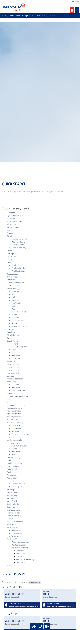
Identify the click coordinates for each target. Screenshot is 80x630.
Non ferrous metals (14, 440)
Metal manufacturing (15, 422)
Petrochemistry (17, 245)
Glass (9, 338)
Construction (12, 256)
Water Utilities (12, 527)
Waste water (11, 524)
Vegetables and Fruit (19, 326)
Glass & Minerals (13, 341)
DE (78, 1)
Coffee (9, 250)
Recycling (10, 489)
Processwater (12, 475)
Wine (13, 329)
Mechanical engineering (16, 405)
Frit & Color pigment (15, 335)
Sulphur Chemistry (18, 247)
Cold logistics (12, 253)
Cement (10, 233)
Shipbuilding (16, 437)
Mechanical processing (16, 408)
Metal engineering (18, 268)
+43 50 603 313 (13, 603)
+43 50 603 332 (51, 603)
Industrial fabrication (15, 379)
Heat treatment (17, 355)
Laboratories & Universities (17, 396)
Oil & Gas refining (18, 242)
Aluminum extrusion (14, 221)
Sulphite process (17, 486)
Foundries (11, 332)
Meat (13, 309)
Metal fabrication (18, 271)
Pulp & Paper (12, 478)
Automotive (11, 224)
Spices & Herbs (17, 320)
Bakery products (13, 227)
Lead (9, 399)
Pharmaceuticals (13, 469)
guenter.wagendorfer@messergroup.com (21, 606)
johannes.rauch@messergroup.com (58, 606)
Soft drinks (15, 317)
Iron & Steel (11, 381)
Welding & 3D (12, 539)
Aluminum (11, 218)
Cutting (9, 262)
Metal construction (18, 265)
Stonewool (15, 358)
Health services (12, 364)
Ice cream (15, 306)
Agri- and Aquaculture (15, 215)
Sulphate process (18, 483)
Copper (10, 259)
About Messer (37, 15)
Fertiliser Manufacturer (20, 239)
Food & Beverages (14, 288)
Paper (9, 460)
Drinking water (12, 277)
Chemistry (11, 236)
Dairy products (12, 274)
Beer (8, 230)
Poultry (14, 314)
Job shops (11, 393)
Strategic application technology (15, 15)
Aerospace (11, 212)
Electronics (11, 279)
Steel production (18, 390)
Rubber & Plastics (13, 492)
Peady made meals (18, 312)
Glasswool (15, 352)
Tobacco (14, 323)
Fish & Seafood (12, 285)
